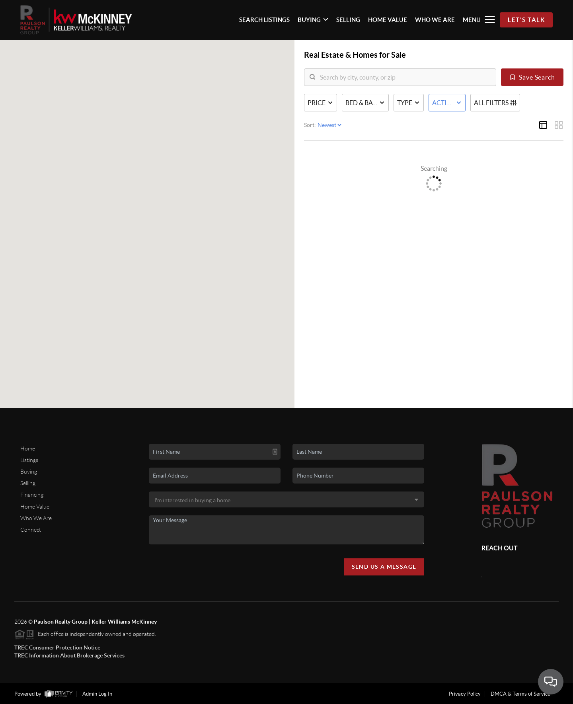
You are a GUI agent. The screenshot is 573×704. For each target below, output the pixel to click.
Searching (434, 168)
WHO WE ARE (435, 19)
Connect (30, 530)
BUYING (313, 19)
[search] (405, 77)
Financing (31, 494)
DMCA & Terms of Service (520, 694)
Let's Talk (526, 19)
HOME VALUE (387, 19)
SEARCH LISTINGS (264, 19)
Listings (29, 460)
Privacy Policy (465, 694)
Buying (28, 471)
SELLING (348, 19)
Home (27, 448)
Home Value (34, 506)
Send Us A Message (384, 567)
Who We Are (36, 518)
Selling (27, 483)
